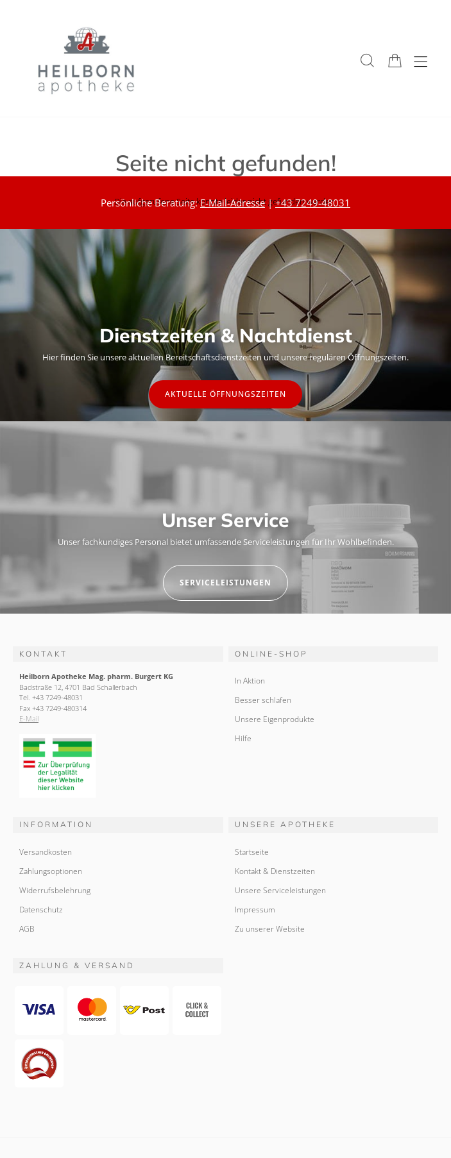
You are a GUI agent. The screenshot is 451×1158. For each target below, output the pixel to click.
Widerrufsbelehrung (54, 890)
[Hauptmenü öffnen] (421, 62)
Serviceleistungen (225, 582)
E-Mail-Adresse (232, 202)
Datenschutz (41, 909)
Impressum (255, 909)
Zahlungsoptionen (50, 871)
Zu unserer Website (270, 928)
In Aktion (250, 680)
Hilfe (243, 738)
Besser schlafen (263, 699)
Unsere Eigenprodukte (274, 719)
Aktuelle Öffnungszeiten (225, 394)
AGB (27, 928)
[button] (367, 61)
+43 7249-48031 (312, 202)
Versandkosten (45, 851)
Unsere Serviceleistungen (280, 890)
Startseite (252, 851)
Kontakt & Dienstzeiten (275, 871)
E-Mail (28, 718)
